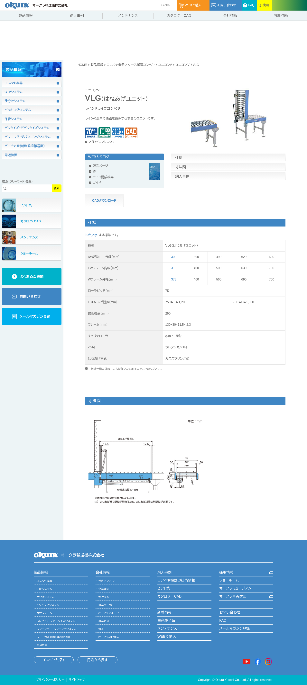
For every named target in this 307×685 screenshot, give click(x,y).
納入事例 (182, 176)
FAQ (222, 620)
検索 (56, 188)
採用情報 (226, 572)
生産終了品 (166, 620)
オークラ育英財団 (232, 596)
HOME (82, 65)
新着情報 (164, 612)
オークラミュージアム (235, 588)
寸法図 (180, 167)
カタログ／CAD (169, 596)
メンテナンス (167, 628)
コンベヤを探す (53, 660)
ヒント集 (163, 588)
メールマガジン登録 (234, 628)
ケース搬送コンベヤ (141, 65)
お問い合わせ (229, 612)
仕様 (178, 158)
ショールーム (229, 580)
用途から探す (97, 660)
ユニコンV (165, 65)
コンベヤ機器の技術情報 (176, 580)
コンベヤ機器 (115, 65)
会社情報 (103, 572)
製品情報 (96, 65)
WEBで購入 (166, 636)
